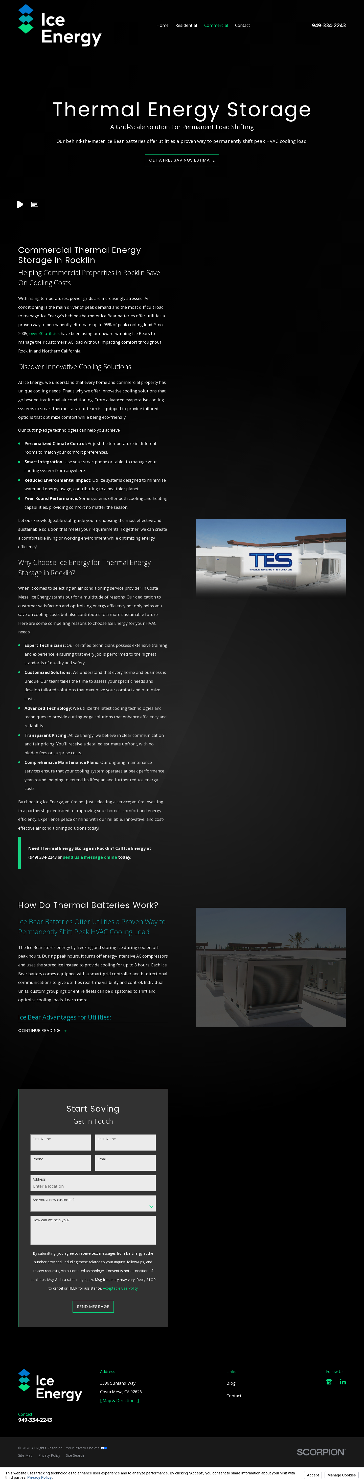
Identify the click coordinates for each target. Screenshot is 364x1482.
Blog (231, 1383)
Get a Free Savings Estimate (182, 160)
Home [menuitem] (162, 25)
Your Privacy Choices (86, 1448)
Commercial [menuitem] (216, 25)
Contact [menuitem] (242, 25)
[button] (34, 204)
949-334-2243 (329, 25)
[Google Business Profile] (329, 1382)
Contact (233, 1396)
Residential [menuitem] (186, 25)
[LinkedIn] (343, 1382)
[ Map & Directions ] (119, 1400)
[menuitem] (25, 1455)
